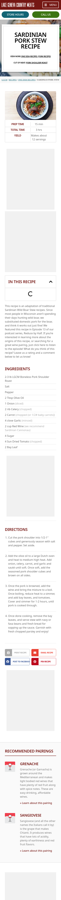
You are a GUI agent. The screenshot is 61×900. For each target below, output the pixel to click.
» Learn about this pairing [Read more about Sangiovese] (36, 850)
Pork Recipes (44, 56)
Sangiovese (30, 815)
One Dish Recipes (29, 56)
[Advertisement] (30, 179)
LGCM (4, 80)
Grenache (29, 763)
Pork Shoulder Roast (36, 62)
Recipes (13, 80)
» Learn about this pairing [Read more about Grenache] (36, 803)
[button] (51, 282)
